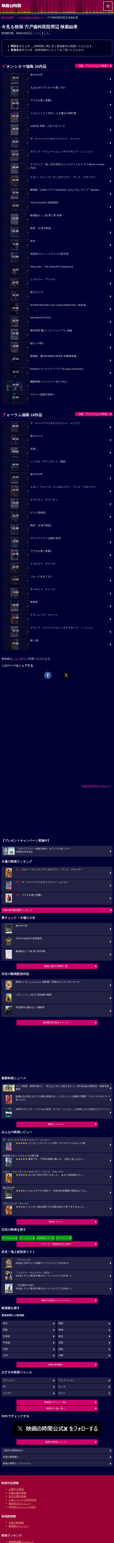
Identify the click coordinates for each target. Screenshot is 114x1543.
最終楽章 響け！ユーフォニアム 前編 (51, 330)
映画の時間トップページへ (17, 1463)
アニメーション (66, 1380)
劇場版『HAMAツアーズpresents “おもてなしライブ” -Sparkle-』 (66, 189)
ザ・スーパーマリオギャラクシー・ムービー (55, 138)
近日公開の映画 (17, 1496)
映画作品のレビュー (20, 1503)
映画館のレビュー (19, 1526)
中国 (5, 1349)
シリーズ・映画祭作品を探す (56, 1244)
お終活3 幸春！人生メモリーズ (47, 126)
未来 (32, 241)
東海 (60, 1330)
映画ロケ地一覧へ (56, 1408)
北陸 (60, 1342)
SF (4, 1386)
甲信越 (6, 1342)
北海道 (6, 1336)
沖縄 (60, 1355)
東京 (5, 1323)
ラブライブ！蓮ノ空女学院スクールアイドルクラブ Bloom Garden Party (67, 166)
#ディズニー (62, 1238)
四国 (60, 1349)
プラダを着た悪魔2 (41, 100)
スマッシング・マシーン (44, 615)
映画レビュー (56, 1221)
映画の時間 (7, 17)
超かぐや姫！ (37, 343)
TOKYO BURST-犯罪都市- (44, 202)
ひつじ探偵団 (37, 512)
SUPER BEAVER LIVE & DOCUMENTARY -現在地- (58, 305)
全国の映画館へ (56, 1364)
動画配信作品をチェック (56, 1022)
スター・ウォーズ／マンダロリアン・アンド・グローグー (63, 177)
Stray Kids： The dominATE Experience (51, 266)
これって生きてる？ (41, 576)
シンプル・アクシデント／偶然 (47, 461)
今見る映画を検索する (30, 17)
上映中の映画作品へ (13, 1450)
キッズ (61, 1386)
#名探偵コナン (44, 1238)
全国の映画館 (16, 1522)
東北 (60, 1336)
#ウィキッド (25, 1238)
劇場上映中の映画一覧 (56, 966)
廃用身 (34, 602)
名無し (34, 448)
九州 (5, 1355)
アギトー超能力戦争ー (42, 394)
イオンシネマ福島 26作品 (23, 66)
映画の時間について (56, 1442)
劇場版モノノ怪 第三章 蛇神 (46, 215)
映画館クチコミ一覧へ (56, 1402)
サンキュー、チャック (42, 589)
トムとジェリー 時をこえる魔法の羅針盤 (53, 113)
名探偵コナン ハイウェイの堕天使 (49, 253)
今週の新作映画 (17, 1492)
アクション (9, 1380)
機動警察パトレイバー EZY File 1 (48, 381)
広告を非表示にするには (96, 785)
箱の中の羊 (36, 74)
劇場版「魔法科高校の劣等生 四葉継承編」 (54, 356)
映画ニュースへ (56, 1124)
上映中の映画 (16, 1489)
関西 (5, 1330)
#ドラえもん (8, 1238)
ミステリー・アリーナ (42, 279)
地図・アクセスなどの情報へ (94, 65)
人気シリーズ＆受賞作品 (22, 1499)
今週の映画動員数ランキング (17, 910)
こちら (16, 658)
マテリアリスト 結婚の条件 (45, 538)
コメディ (7, 1393)
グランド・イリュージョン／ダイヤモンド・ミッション (61, 151)
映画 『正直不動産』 (42, 228)
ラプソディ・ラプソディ (44, 499)
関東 (60, 1323)
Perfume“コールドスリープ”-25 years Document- (57, 369)
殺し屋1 (34, 640)
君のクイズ (36, 292)
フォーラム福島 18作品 (21, 415)
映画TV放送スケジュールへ (55, 1300)
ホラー (61, 1393)
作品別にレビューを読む (22, 1506)
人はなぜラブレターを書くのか (47, 87)
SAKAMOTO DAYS (40, 317)
